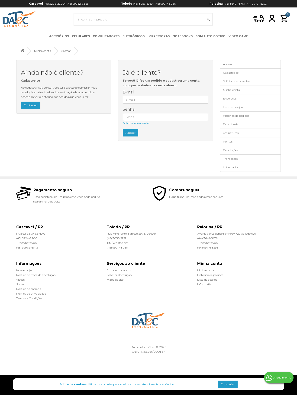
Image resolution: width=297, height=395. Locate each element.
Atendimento (278, 377)
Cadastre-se (231, 72)
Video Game (238, 36)
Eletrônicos (134, 36)
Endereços (229, 98)
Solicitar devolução (119, 275)
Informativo (231, 167)
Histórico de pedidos (236, 115)
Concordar (228, 384)
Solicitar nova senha (136, 123)
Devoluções (230, 150)
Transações (230, 158)
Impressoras (159, 36)
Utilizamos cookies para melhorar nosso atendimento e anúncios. (116, 384)
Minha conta (42, 51)
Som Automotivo (211, 36)
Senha (129, 109)
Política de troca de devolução (35, 275)
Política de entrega (28, 289)
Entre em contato (118, 270)
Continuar (31, 105)
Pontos (227, 141)
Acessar (66, 51)
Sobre (20, 284)
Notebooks (183, 36)
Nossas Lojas (24, 270)
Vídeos (20, 279)
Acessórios (59, 36)
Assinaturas (231, 133)
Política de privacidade (31, 293)
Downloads (230, 124)
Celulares (81, 36)
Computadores (106, 36)
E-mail (128, 92)
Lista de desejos (233, 107)
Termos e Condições (29, 298)
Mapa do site (115, 279)
